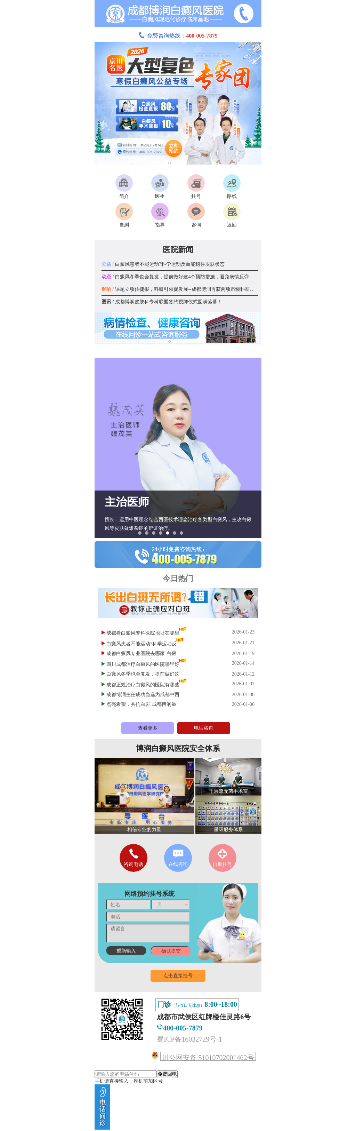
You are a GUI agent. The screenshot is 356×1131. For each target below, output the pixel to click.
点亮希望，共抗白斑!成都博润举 (141, 704)
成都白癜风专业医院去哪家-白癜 (141, 653)
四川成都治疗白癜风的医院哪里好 (142, 664)
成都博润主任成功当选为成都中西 (142, 694)
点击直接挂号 (178, 975)
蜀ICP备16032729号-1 (189, 1039)
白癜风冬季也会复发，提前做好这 (142, 674)
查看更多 (147, 728)
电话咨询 (203, 728)
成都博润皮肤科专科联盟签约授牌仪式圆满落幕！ (162, 301)
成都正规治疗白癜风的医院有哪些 (142, 684)
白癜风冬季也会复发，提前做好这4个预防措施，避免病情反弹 (175, 276)
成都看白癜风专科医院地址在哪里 (142, 633)
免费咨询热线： (178, 36)
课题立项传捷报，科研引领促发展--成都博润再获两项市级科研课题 (181, 289)
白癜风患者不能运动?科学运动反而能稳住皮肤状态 (163, 264)
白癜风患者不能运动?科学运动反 (141, 643)
